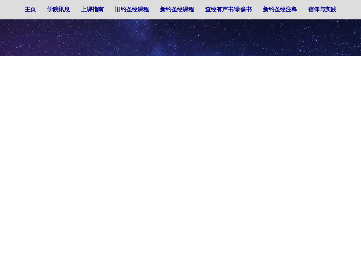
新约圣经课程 (177, 9)
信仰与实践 (322, 9)
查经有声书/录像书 (228, 9)
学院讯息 (58, 9)
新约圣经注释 (280, 9)
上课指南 (92, 9)
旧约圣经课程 (132, 9)
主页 (30, 9)
